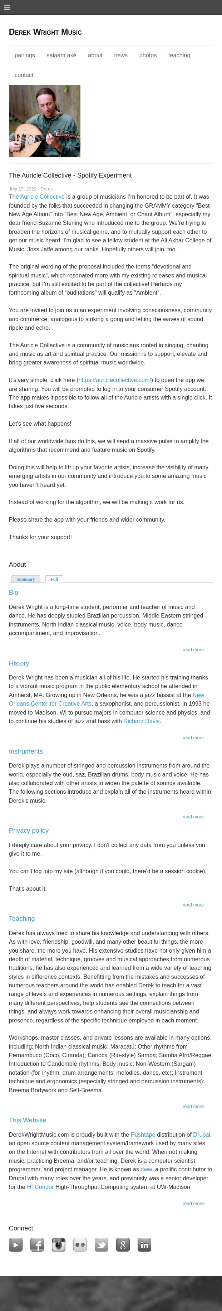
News (121, 55)
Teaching (179, 55)
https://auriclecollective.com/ (115, 380)
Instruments (26, 751)
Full (57, 579)
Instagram (60, 1245)
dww (146, 1169)
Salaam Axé (62, 55)
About (95, 55)
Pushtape (143, 1134)
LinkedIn (146, 1245)
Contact (24, 75)
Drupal (201, 1134)
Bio (13, 592)
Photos (148, 55)
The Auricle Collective (37, 196)
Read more (193, 649)
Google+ (124, 1245)
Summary (26, 579)
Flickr (81, 1245)
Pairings (25, 55)
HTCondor (40, 1187)
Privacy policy (29, 830)
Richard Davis (142, 721)
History (19, 663)
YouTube (17, 1245)
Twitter (103, 1245)
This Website (27, 1120)
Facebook (38, 1245)
